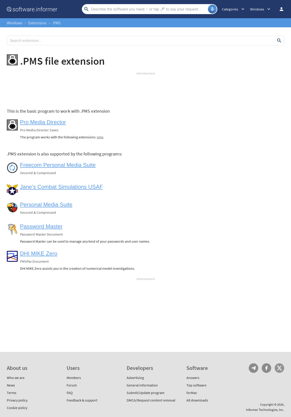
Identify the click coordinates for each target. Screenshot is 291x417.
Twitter (279, 368)
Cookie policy (17, 407)
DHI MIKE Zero (38, 253)
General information (142, 385)
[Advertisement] (145, 89)
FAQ (70, 392)
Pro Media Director (43, 122)
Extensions (37, 22)
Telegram (253, 368)
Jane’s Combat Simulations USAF (61, 187)
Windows (15, 22)
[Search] (149, 9)
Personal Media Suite (46, 204)
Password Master (41, 226)
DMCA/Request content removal (151, 400)
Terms (11, 392)
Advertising (135, 377)
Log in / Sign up (279, 9)
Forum (72, 385)
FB (266, 368)
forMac (191, 392)
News (11, 385)
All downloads (197, 400)
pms (100, 137)
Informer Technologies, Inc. (265, 409)
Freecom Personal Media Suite (58, 165)
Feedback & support (82, 400)
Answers (192, 377)
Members (74, 377)
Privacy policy (17, 400)
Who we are (16, 377)
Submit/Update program (145, 392)
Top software (196, 385)
